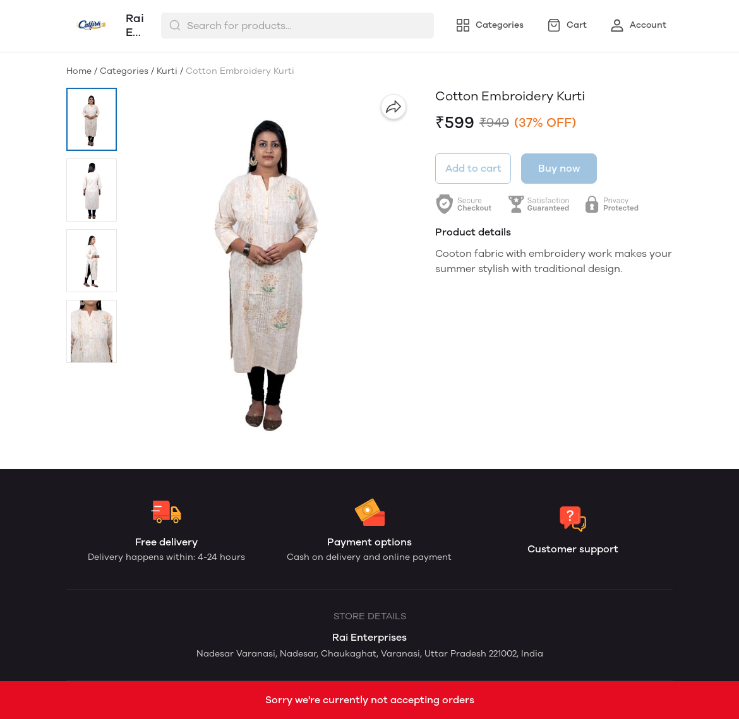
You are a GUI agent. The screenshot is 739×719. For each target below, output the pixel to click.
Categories (124, 71)
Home (79, 71)
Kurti (167, 71)
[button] (91, 119)
